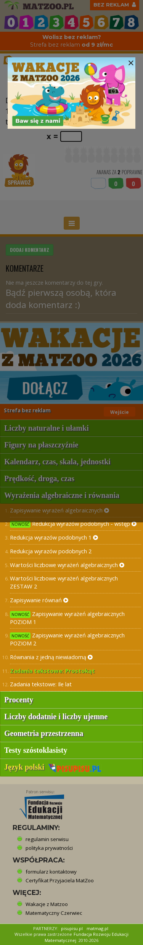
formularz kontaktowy (51, 871)
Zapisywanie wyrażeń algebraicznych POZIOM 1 (67, 618)
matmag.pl (97, 928)
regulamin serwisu (47, 839)
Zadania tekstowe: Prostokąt (52, 670)
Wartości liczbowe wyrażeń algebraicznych (67, 565)
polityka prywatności (49, 848)
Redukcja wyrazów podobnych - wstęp (73, 524)
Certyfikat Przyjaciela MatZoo (60, 880)
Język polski (52, 767)
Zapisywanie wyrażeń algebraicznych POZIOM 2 (67, 639)
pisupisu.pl (72, 928)
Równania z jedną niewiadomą (51, 657)
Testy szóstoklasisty (35, 750)
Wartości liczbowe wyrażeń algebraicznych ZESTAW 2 (64, 582)
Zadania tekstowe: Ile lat (41, 684)
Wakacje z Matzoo (47, 904)
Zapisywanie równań (39, 600)
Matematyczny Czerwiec (54, 912)
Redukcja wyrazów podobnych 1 (54, 537)
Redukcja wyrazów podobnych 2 (51, 551)
